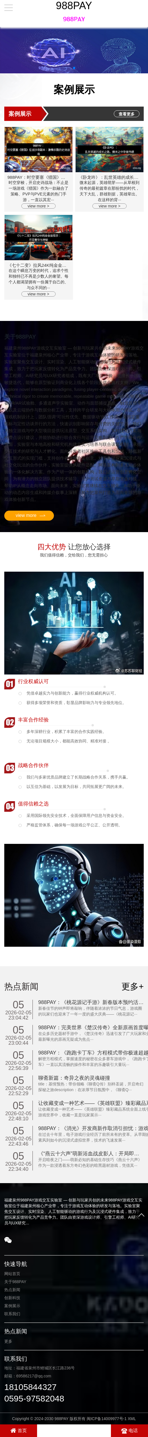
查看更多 (127, 114)
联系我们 (12, 1313)
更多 (8, 1341)
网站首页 (12, 1273)
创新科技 (12, 1297)
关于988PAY (15, 1281)
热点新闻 (12, 1289)
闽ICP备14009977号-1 (107, 1418)
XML (132, 1418)
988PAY (74, 5)
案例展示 (12, 1305)
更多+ (132, 986)
